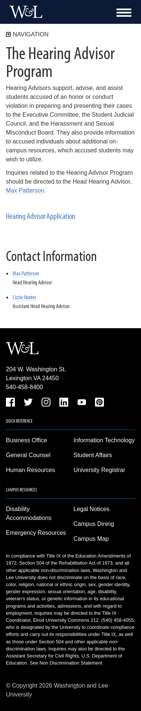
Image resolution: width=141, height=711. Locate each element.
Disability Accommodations (29, 513)
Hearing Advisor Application (40, 216)
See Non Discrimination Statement (66, 663)
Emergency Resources (36, 533)
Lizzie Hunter (24, 297)
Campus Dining (93, 524)
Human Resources (30, 470)
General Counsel (28, 455)
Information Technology (104, 440)
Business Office (26, 440)
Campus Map (91, 539)
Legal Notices (91, 509)
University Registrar (99, 470)
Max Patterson (25, 190)
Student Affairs (92, 455)
